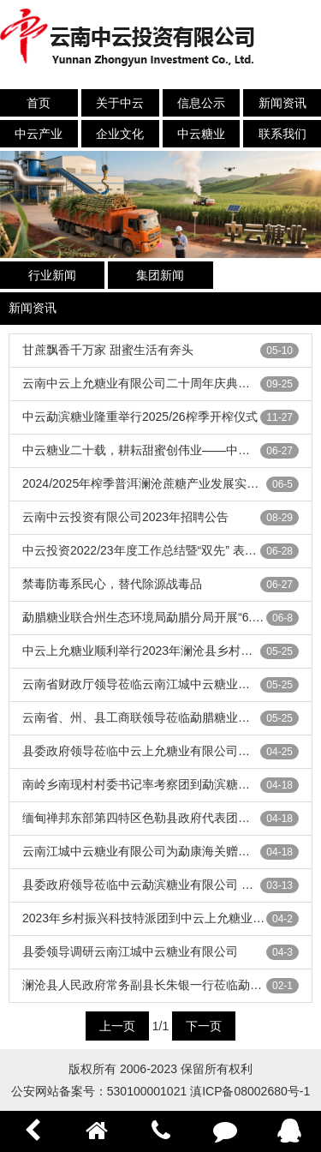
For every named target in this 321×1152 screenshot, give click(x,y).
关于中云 (120, 103)
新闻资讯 (282, 103)
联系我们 (282, 134)
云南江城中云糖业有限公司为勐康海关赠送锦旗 (148, 851)
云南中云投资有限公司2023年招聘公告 (125, 517)
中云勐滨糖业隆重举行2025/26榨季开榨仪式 (140, 416)
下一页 (204, 1026)
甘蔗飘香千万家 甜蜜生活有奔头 (107, 350)
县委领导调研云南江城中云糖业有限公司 (130, 951)
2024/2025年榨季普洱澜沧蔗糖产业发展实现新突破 (158, 483)
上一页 (117, 1026)
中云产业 (38, 134)
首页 (39, 103)
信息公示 (201, 103)
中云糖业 (201, 134)
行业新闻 (52, 275)
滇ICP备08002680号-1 (250, 1091)
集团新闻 (160, 275)
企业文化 (120, 134)
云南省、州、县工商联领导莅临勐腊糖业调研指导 (154, 717)
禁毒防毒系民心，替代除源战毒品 (112, 584)
